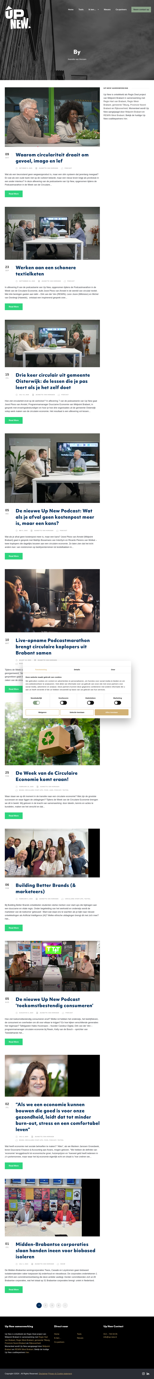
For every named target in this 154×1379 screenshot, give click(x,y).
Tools (81, 10)
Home (70, 10)
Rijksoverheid (121, 108)
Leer (51, 790)
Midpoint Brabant (133, 112)
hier (125, 118)
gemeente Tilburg (120, 105)
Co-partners (121, 10)
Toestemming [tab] (41, 669)
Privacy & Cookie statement (60, 1374)
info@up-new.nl (110, 1337)
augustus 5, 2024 (26, 1013)
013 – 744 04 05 (110, 1334)
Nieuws (107, 10)
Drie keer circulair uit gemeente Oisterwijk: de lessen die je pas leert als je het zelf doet (53, 381)
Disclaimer (43, 1374)
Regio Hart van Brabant (114, 101)
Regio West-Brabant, (25, 1340)
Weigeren (42, 712)
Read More (14, 194)
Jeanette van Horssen (48, 168)
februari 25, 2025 (26, 786)
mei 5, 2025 (23, 530)
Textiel (65, 790)
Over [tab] (113, 669)
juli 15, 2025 (24, 394)
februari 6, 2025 (26, 899)
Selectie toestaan (77, 712)
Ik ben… (92, 10)
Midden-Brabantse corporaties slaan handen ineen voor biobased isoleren (55, 1251)
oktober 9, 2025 (25, 168)
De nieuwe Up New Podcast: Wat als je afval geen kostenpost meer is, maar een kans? (55, 517)
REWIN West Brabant (113, 115)
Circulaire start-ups (34, 790)
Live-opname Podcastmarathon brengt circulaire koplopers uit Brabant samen (53, 647)
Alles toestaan (112, 712)
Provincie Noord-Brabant (15, 1343)
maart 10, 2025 (25, 660)
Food (46, 790)
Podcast (68, 168)
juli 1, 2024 (23, 1264)
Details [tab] (77, 669)
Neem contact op (141, 10)
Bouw (21, 663)
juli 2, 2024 (23, 1136)
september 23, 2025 (27, 281)
